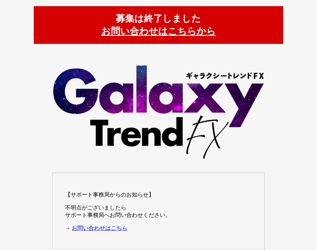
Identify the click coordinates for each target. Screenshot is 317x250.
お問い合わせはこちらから (158, 31)
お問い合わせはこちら (100, 228)
